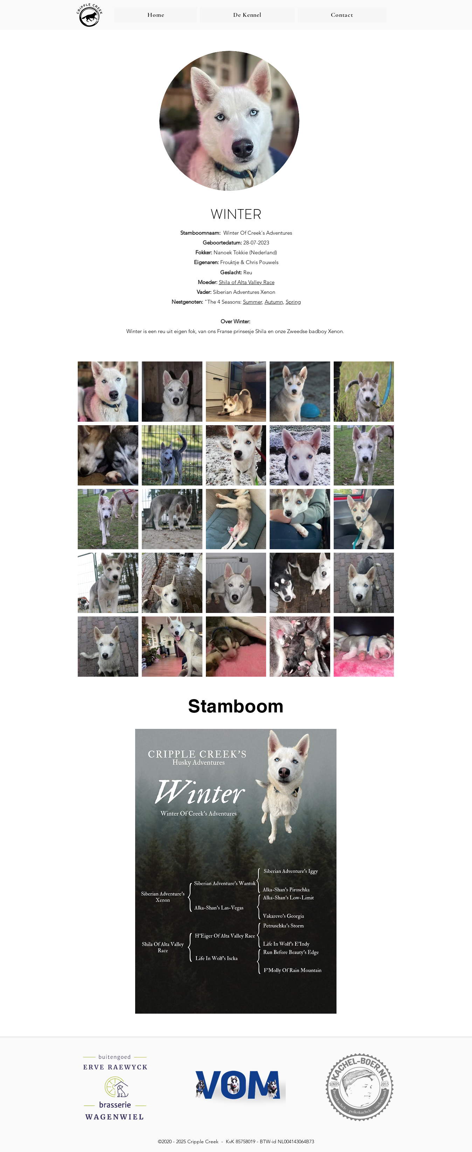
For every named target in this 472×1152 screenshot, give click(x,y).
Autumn (274, 301)
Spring (293, 301)
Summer (252, 301)
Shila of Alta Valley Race (247, 282)
